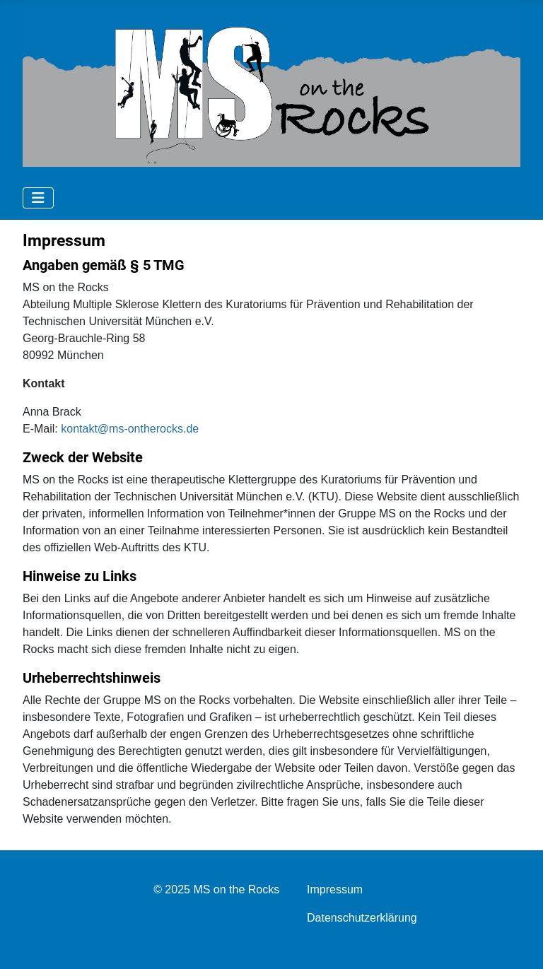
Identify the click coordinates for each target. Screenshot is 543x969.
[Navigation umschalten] (38, 198)
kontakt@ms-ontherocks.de (130, 429)
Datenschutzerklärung (362, 918)
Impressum (335, 889)
